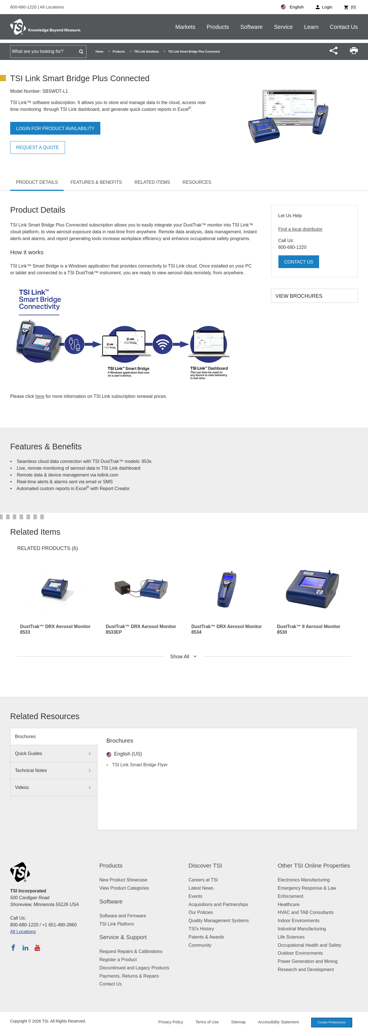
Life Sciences (291, 937)
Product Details (37, 182)
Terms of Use (207, 1022)
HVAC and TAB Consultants (306, 912)
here (39, 396)
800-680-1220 (24, 7)
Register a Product (118, 959)
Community (200, 945)
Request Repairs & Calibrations (131, 951)
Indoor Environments (299, 920)
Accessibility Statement (278, 1022)
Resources (197, 182)
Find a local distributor (300, 229)
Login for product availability (55, 128)
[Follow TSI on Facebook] (13, 947)
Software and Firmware (122, 915)
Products (218, 27)
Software (251, 27)
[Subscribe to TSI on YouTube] (37, 947)
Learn (311, 27)
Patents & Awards (206, 937)
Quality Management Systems (219, 920)
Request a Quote (37, 147)
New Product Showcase (123, 879)
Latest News (201, 888)
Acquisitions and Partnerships (218, 904)
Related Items (152, 182)
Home (99, 51)
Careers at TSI (203, 879)
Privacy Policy (170, 1022)
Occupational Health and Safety (309, 945)
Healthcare (289, 904)
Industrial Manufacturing (302, 928)
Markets (185, 27)
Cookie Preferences (331, 1022)
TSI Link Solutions (146, 51)
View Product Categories (124, 888)
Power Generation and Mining (308, 961)
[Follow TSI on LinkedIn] (25, 947)
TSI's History (201, 928)
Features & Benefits (96, 182)
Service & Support (123, 937)
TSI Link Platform (116, 924)
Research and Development (306, 969)
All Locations (52, 7)
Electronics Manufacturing (304, 879)
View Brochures (299, 296)
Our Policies (201, 912)
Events (195, 896)
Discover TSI (205, 865)
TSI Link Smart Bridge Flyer (140, 764)
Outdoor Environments (300, 953)
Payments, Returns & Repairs (129, 976)
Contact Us (344, 27)
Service (283, 27)
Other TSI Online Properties (314, 865)
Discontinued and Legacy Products (134, 967)
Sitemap (238, 1022)
